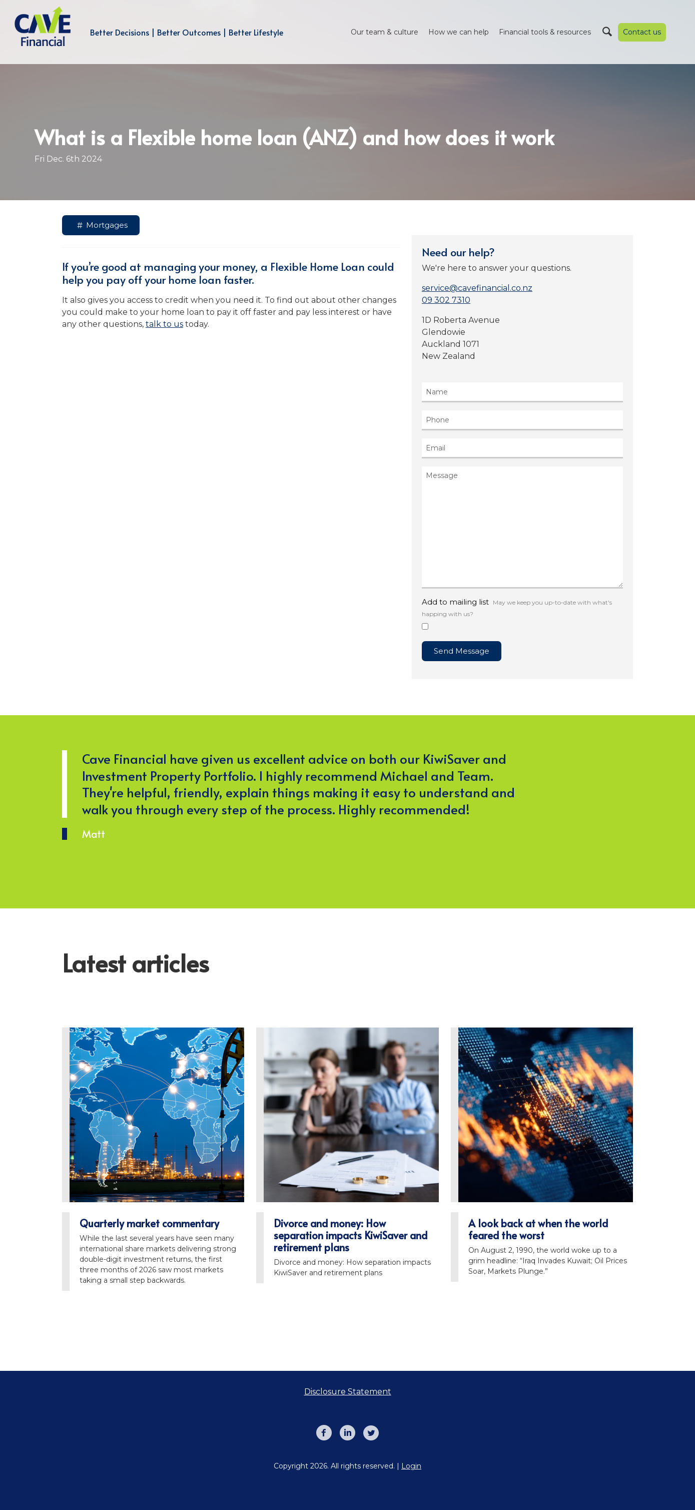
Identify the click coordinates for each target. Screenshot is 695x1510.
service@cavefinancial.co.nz (477, 288)
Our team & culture (384, 32)
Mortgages (101, 225)
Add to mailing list (517, 607)
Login (411, 1465)
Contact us (642, 32)
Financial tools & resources (545, 32)
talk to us (164, 324)
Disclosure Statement (347, 1391)
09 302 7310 (446, 300)
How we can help (458, 32)
